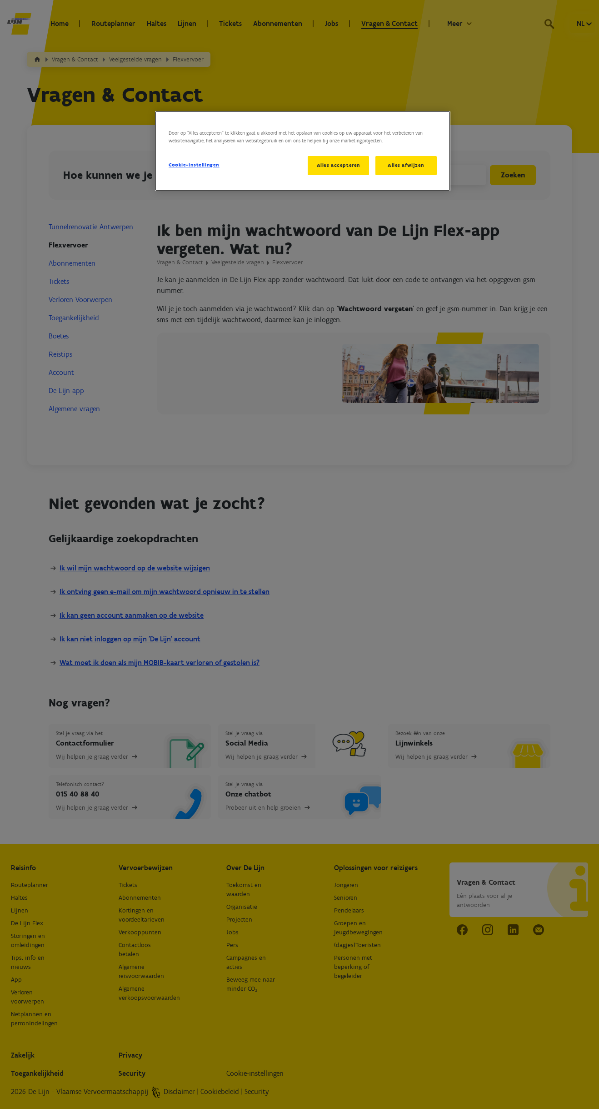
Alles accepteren (338, 165)
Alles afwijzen (406, 165)
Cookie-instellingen (194, 164)
